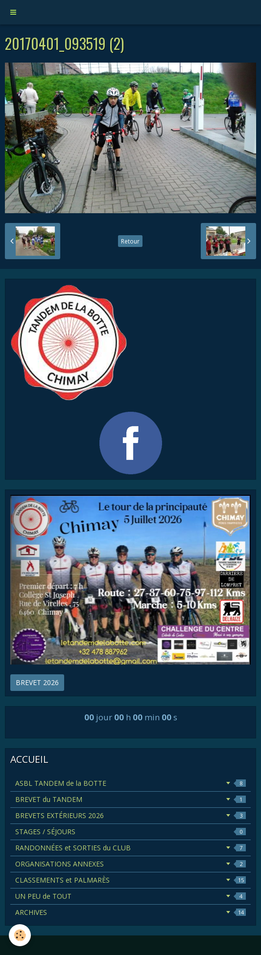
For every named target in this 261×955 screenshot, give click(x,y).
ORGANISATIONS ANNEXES (130, 863)
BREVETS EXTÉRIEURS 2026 (130, 815)
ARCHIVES (130, 912)
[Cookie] (20, 935)
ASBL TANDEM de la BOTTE (130, 783)
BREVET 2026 (37, 682)
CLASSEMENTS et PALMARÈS (130, 880)
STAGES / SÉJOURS (130, 831)
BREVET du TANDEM (130, 799)
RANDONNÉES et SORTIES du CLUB (130, 847)
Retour (130, 241)
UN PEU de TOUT (130, 896)
